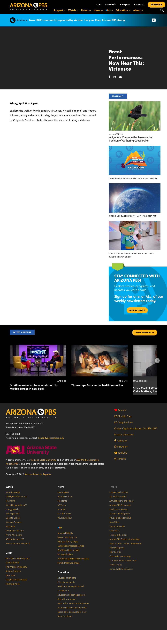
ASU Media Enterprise (87, 459)
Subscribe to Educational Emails (72, 612)
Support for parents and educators (73, 603)
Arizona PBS (12, 463)
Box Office (114, 522)
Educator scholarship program (71, 595)
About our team (65, 616)
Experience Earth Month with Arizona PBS (132, 216)
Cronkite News (64, 513)
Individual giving (116, 547)
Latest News (63, 492)
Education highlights (67, 578)
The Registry (63, 590)
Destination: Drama (15, 530)
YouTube (120, 452)
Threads (120, 458)
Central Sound (12, 562)
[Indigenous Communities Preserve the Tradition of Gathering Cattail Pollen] (134, 103)
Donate (120, 410)
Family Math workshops (68, 563)
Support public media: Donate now (125, 543)
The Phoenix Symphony (16, 567)
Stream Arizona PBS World (18, 543)
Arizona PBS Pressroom (120, 505)
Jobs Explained (12, 513)
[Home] (28, 6)
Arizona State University (43, 459)
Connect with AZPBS (118, 492)
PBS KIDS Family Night (68, 541)
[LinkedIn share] (116, 76)
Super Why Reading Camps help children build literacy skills (131, 255)
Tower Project (115, 564)
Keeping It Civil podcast (16, 579)
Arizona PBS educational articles (72, 607)
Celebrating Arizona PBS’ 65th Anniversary (133, 178)
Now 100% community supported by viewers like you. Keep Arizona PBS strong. (77, 20)
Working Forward (14, 522)
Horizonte (62, 501)
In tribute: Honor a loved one (122, 560)
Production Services (118, 509)
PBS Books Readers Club (120, 518)
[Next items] (157, 360)
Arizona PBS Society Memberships (124, 539)
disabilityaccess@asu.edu (51, 438)
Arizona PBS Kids (65, 533)
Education (63, 572)
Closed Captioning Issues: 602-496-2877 (135, 428)
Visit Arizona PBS (117, 526)
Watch (9, 486)
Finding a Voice (13, 584)
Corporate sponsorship (119, 556)
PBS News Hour (65, 518)
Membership (115, 552)
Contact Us (114, 530)
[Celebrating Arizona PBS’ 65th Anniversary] (134, 147)
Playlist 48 (10, 526)
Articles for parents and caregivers (73, 558)
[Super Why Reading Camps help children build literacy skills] (134, 222)
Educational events (66, 582)
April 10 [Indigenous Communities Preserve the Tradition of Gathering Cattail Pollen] (116, 134)
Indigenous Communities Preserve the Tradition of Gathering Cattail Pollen (130, 139)
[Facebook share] (111, 76)
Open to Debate (13, 518)
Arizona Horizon (65, 496)
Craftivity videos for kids (68, 550)
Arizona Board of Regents (38, 474)
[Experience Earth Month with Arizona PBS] (134, 185)
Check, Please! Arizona (16, 496)
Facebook (120, 440)
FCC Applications (123, 422)
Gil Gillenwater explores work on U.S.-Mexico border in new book (34, 387)
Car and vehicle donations (121, 569)
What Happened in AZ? (16, 505)
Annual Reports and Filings (121, 501)
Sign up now (137, 310)
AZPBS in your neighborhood (71, 586)
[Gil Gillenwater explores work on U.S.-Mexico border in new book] (38, 346)
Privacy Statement (124, 434)
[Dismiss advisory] (154, 20)
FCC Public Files (122, 416)
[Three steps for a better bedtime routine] (99, 346)
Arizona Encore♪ (13, 571)
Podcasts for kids (65, 554)
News (61, 486)
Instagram (121, 446)
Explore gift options (118, 535)
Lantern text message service (71, 546)
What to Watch (13, 492)
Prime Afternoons (14, 535)
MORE (145, 332)
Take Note (10, 575)
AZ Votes (62, 505)
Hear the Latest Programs (17, 558)
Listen (9, 552)
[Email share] (122, 76)
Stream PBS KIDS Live (67, 537)
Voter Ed (61, 509)
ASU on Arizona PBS (15, 539)
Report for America (66, 599)
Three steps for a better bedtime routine (97, 385)
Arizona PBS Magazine (119, 513)
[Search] (162, 10)
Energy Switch (12, 509)
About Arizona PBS (117, 496)
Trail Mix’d (10, 501)
